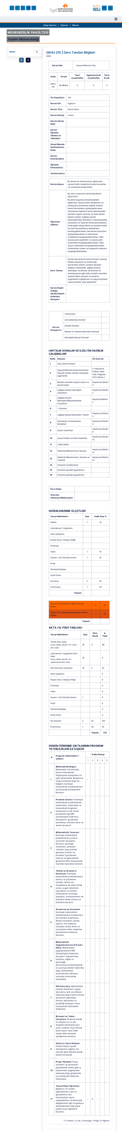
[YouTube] (28, 8)
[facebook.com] (17, 8)
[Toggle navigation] (37, 52)
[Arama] (111, 7)
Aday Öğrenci (49, 25)
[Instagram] (12, 8)
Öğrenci (65, 25)
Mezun (75, 25)
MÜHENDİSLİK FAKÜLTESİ (28, 32)
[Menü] (116, 19)
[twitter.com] (28, 60)
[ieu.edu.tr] (61, 8)
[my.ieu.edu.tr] (96, 8)
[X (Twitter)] (23, 8)
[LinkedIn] (33, 8)
